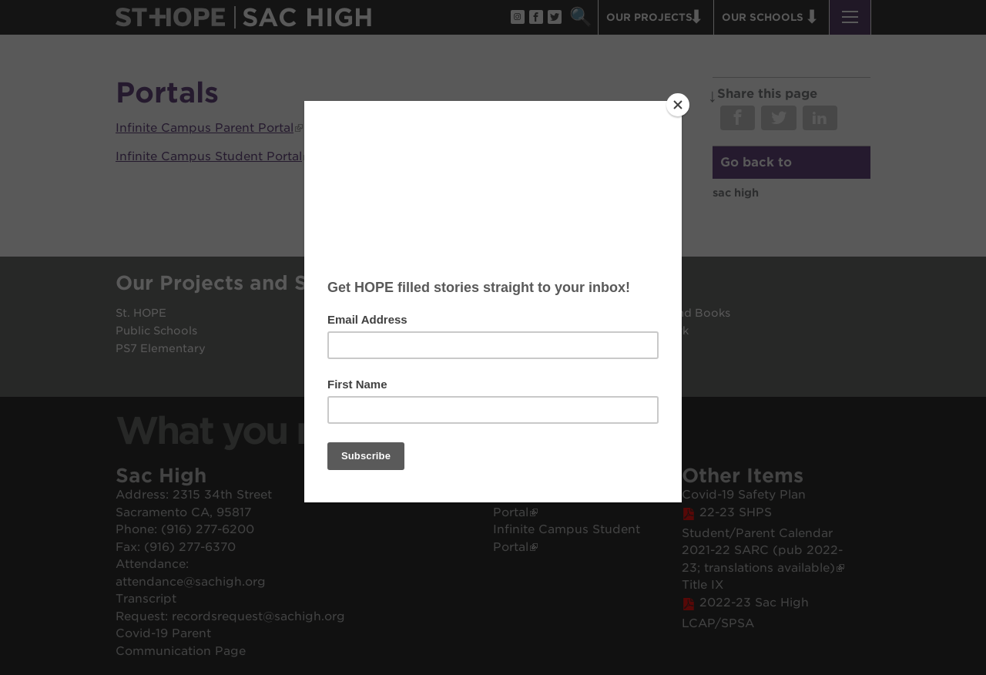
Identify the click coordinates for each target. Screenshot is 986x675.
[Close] (677, 104)
